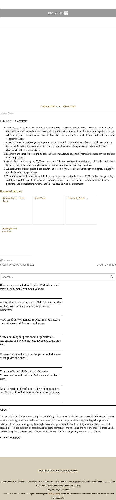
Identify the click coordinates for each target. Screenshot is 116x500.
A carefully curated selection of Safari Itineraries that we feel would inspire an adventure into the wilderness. (31, 306)
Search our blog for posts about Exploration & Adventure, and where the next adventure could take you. (30, 340)
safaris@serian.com (48, 470)
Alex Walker (9, 113)
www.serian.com (69, 470)
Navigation (55, 13)
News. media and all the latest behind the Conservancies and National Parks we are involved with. (29, 375)
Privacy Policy (54, 494)
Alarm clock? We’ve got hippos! (18, 264)
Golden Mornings (105, 264)
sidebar (8, 260)
